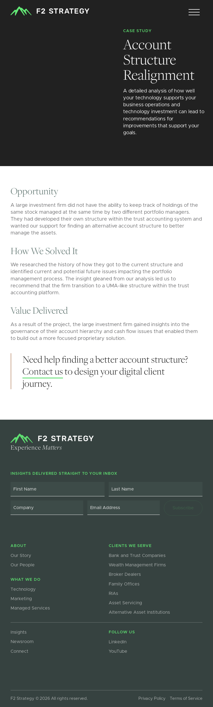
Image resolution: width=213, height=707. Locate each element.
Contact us (42, 371)
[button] (194, 12)
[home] (50, 11)
